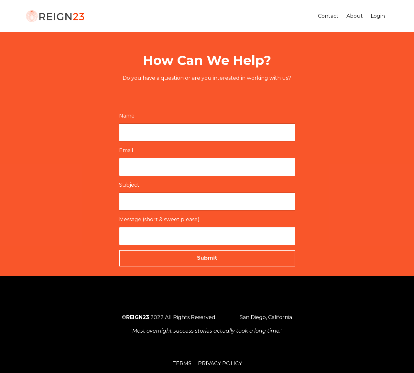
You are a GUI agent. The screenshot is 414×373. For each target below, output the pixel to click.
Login (378, 16)
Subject (129, 185)
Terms (181, 363)
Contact (328, 16)
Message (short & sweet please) (159, 219)
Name (127, 116)
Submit (207, 258)
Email (126, 150)
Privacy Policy (220, 363)
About (354, 16)
